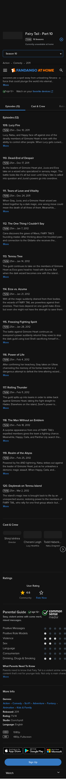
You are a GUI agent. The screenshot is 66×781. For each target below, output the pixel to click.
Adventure (38, 638)
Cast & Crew (38, 41)
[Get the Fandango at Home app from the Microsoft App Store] (54, 686)
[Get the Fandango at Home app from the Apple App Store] (13, 686)
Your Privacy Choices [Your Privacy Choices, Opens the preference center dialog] (33, 766)
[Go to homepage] (32, 5)
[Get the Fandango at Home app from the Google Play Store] (34, 686)
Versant (29, 723)
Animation (8, 642)
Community (25, 532)
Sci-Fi (27, 638)
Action (6, 638)
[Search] (61, 5)
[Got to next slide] (62, 484)
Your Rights (55, 734)
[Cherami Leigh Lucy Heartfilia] (32, 484)
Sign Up (33, 697)
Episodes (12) (12, 41)
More (6, 20)
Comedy (17, 638)
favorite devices (43, 26)
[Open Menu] (5, 5)
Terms (10, 727)
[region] (33, 747)
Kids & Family (24, 642)
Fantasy (51, 638)
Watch (10, 708)
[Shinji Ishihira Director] (12, 484)
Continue (32, 775)
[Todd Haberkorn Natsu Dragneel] (53, 484)
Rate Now (41, 532)
